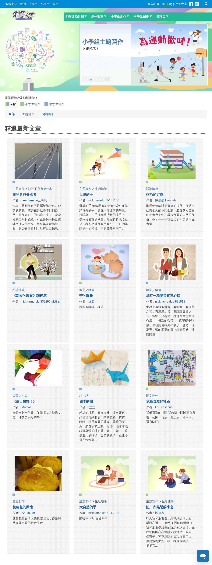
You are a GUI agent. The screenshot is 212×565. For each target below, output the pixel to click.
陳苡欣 (159, 513)
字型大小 (181, 3)
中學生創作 (141, 16)
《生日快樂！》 (24, 401)
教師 (23, 3)
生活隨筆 (101, 188)
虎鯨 (91, 301)
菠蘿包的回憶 (22, 507)
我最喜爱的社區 (158, 401)
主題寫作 (28, 114)
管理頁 (160, 16)
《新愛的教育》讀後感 (29, 296)
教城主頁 (11, 3)
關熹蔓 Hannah (165, 200)
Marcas (26, 407)
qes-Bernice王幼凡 (34, 200)
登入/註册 (154, 3)
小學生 (45, 3)
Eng (169, 3)
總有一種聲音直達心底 (163, 296)
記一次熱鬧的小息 (159, 507)
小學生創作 (118, 16)
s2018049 (28, 513)
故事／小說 (20, 395)
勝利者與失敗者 (24, 194)
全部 (10, 104)
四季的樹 (86, 401)
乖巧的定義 (154, 194)
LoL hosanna (164, 407)
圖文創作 (152, 395)
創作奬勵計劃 (74, 16)
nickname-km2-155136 (103, 200)
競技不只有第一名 (40, 188)
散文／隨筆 (86, 290)
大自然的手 (87, 507)
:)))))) (91, 407)
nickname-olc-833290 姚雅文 (41, 301)
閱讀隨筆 (48, 114)
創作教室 (97, 16)
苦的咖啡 (86, 296)
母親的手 (86, 194)
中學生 (33, 3)
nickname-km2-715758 (103, 513)
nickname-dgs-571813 (170, 301)
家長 (55, 3)
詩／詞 (83, 395)
